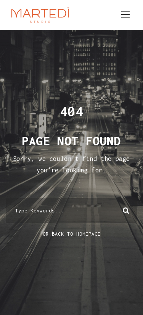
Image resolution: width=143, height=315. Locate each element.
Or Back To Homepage (72, 234)
